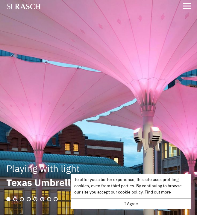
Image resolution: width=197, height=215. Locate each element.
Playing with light (43, 169)
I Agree (131, 204)
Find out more (158, 192)
